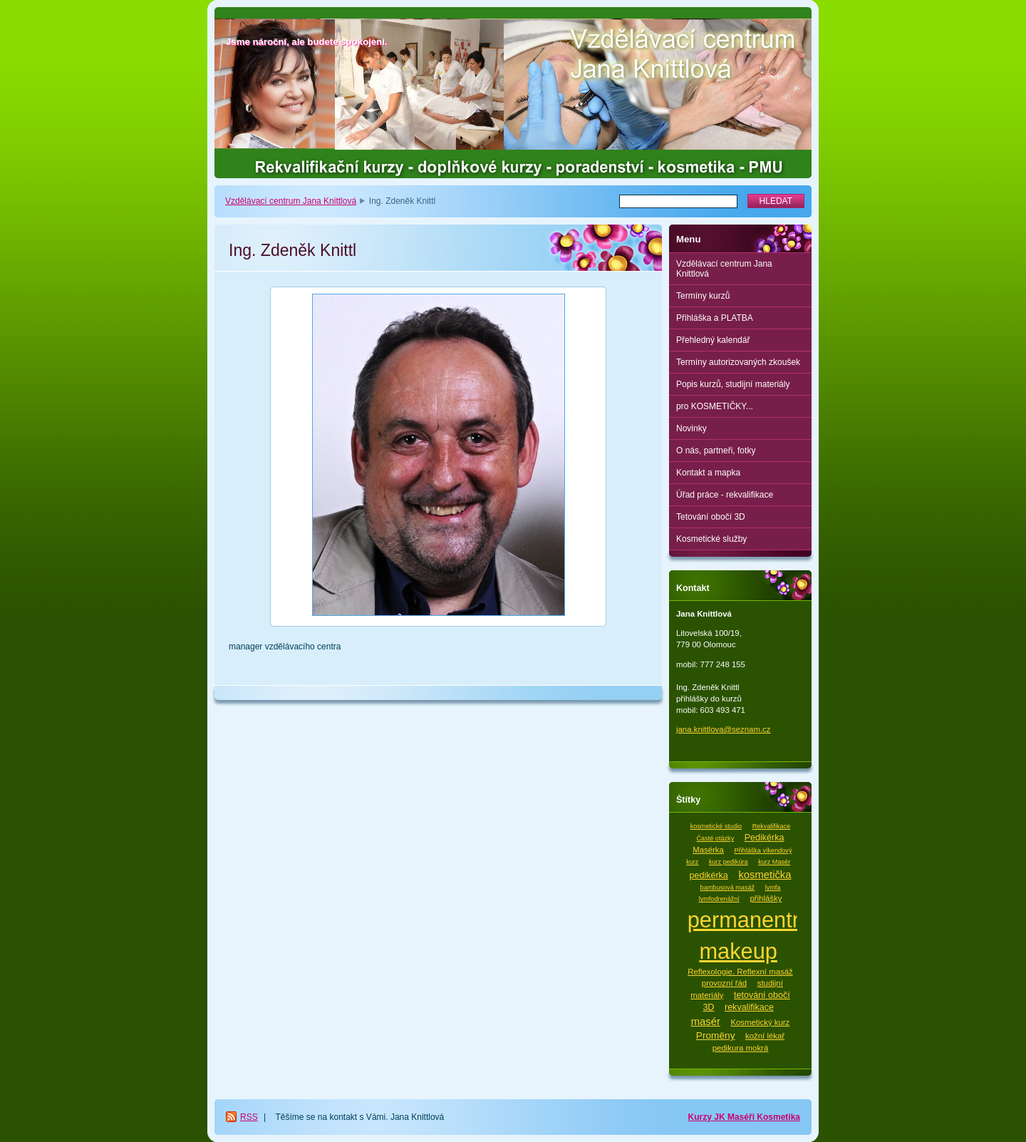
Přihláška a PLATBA (714, 318)
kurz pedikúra (728, 861)
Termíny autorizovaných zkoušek (738, 362)
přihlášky (766, 898)
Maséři (742, 1117)
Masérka (708, 849)
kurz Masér (774, 861)
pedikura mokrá (740, 1048)
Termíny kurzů (703, 296)
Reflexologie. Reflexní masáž (740, 971)
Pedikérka (764, 838)
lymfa (773, 887)
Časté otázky (716, 838)
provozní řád (724, 983)
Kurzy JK (707, 1117)
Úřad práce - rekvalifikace (724, 495)
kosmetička (764, 874)
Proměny (715, 1035)
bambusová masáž (727, 887)
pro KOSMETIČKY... (714, 406)
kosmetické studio (716, 826)
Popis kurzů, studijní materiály (732, 384)
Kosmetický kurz (759, 1022)
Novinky (691, 428)
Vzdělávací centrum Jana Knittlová (290, 201)
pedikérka (709, 875)
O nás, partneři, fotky (715, 451)
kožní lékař (764, 1036)
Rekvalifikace (771, 826)
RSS (249, 1117)
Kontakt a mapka (708, 473)
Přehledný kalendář (713, 340)
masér (705, 1021)
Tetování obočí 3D (710, 517)
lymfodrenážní (719, 898)
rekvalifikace (749, 1007)
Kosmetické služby (711, 539)
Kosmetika (778, 1117)
